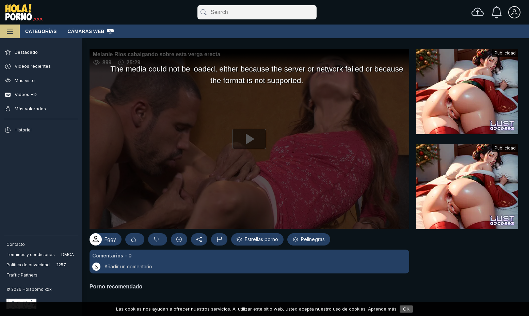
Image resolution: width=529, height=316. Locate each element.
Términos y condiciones (31, 254)
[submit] (203, 12)
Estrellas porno (261, 237)
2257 (61, 264)
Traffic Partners (22, 275)
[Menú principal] (10, 31)
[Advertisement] (467, 93)
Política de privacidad (28, 264)
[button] (251, 259)
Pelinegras (312, 237)
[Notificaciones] (497, 12)
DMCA (68, 254)
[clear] (315, 12)
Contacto (16, 244)
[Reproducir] (251, 138)
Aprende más (382, 309)
